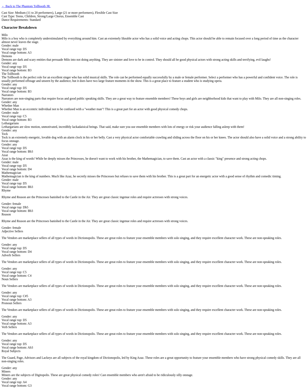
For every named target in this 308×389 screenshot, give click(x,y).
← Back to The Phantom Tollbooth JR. (26, 6)
